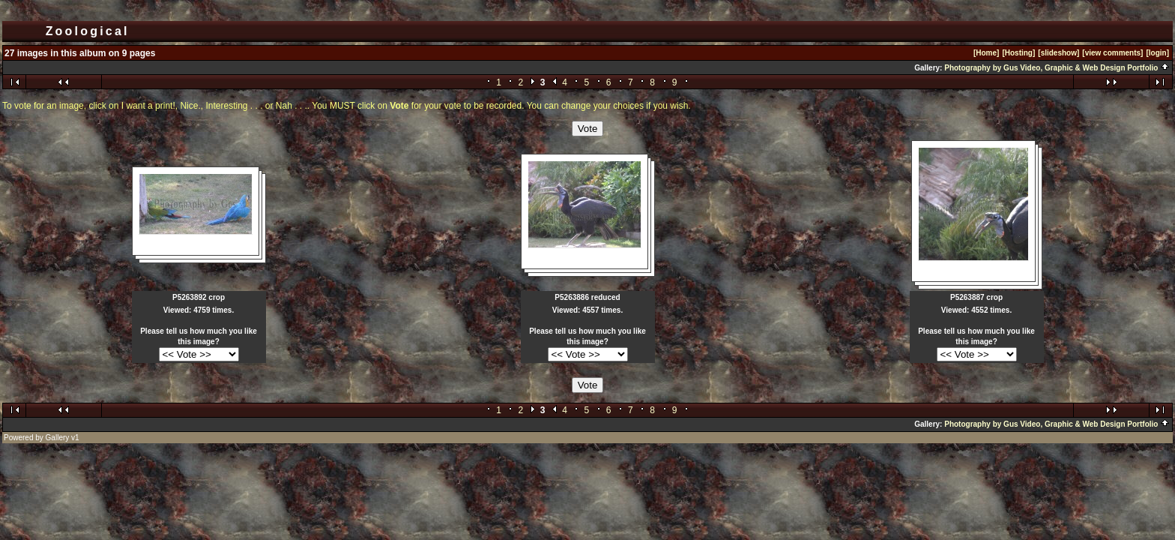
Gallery (58, 438)
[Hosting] (1018, 53)
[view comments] (1112, 53)
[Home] (986, 53)
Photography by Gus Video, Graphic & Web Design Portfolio (1057, 68)
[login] (1157, 53)
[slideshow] (1058, 53)
